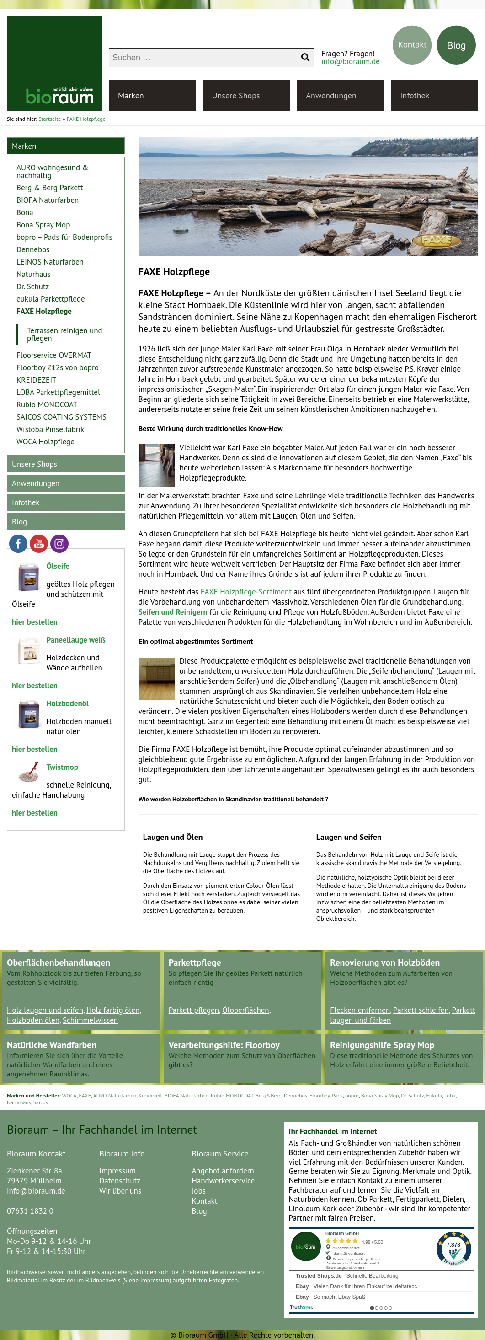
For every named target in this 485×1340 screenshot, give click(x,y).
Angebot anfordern (223, 1171)
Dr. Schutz (32, 286)
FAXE (85, 1095)
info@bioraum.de (350, 61)
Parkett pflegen (194, 1010)
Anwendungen (331, 95)
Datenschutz (119, 1181)
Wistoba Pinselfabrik (50, 429)
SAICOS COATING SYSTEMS (61, 417)
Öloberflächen (245, 1010)
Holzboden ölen (33, 1020)
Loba (449, 1095)
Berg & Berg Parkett (49, 188)
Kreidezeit (150, 1095)
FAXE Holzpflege (44, 311)
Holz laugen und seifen (45, 1010)
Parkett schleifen (420, 1010)
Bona (24, 212)
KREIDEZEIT (36, 380)
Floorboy (319, 1095)
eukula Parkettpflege (50, 299)
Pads (337, 1095)
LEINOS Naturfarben (50, 262)
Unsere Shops (236, 95)
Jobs (198, 1191)
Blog (19, 522)
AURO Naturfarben (115, 1095)
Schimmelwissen (90, 1020)
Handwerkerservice (223, 1181)
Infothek (414, 95)
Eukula (434, 1095)
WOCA (69, 1095)
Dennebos (32, 249)
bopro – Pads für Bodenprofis (64, 237)
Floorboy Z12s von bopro (57, 367)
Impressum (117, 1171)
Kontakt (204, 1201)
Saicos (40, 1102)
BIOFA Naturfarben (47, 200)
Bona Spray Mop (43, 225)
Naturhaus (33, 274)
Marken (131, 95)
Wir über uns (120, 1191)
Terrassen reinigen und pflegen (64, 334)
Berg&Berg (269, 1095)
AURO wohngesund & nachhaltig (52, 171)
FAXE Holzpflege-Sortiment (246, 592)
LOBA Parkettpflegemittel (58, 392)
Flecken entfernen (360, 1010)
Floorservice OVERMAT (53, 355)
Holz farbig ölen (112, 1010)
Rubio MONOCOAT (46, 405)
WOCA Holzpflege (45, 442)
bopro (352, 1095)
